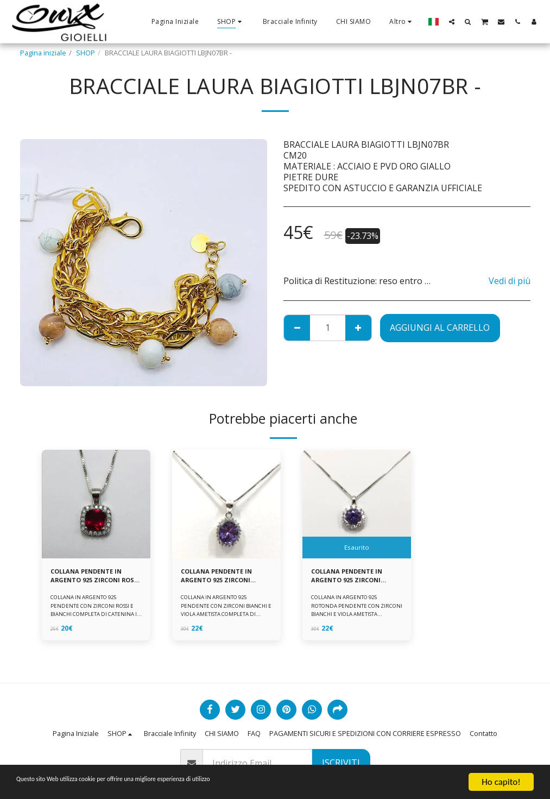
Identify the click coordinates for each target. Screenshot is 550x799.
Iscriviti (341, 763)
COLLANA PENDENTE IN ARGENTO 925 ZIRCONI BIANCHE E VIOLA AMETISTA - (351, 577)
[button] (451, 21)
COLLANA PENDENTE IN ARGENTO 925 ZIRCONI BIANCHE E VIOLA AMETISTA (221, 577)
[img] (96, 504)
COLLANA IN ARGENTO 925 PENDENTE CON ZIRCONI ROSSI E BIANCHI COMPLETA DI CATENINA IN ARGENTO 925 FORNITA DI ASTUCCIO (94, 616)
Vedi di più (509, 281)
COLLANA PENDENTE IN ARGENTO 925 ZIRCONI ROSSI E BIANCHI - (90, 577)
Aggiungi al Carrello (440, 328)
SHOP (85, 53)
